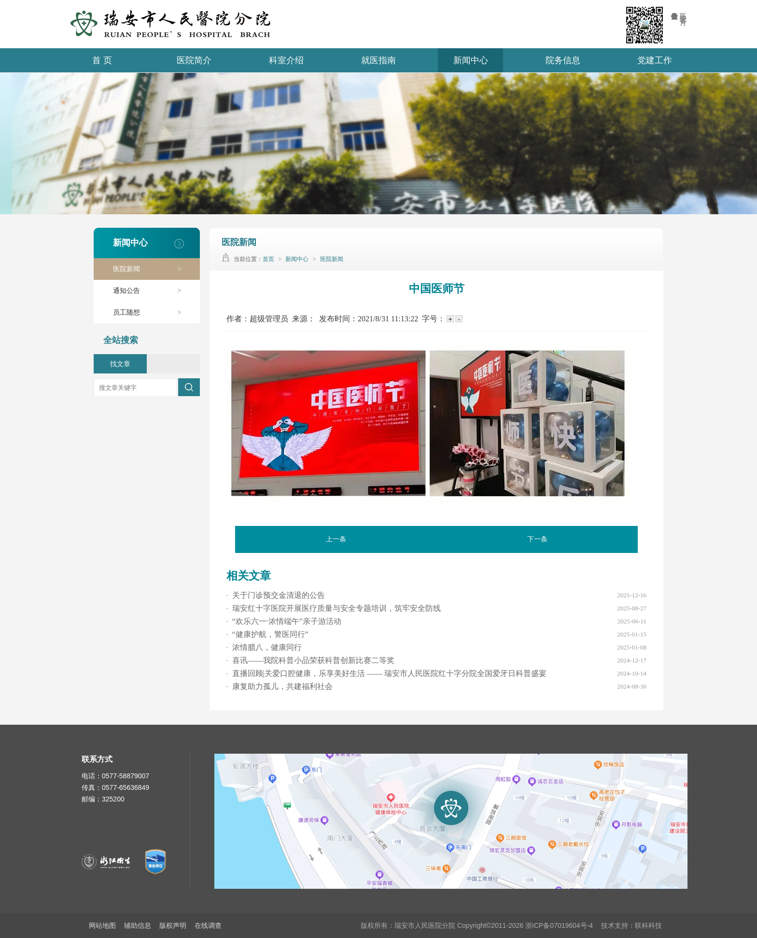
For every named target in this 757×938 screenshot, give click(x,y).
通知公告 (151, 291)
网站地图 (102, 925)
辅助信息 (137, 925)
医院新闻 (151, 269)
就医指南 (378, 60)
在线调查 (208, 925)
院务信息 (563, 60)
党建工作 (654, 60)
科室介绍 (286, 60)
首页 (268, 259)
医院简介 (194, 60)
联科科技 (648, 925)
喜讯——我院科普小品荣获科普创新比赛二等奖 (310, 660)
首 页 (102, 60)
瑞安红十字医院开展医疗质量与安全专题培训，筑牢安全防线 (333, 608)
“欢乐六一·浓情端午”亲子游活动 (283, 621)
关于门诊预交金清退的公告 (275, 595)
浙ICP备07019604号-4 (559, 925)
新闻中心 (470, 60)
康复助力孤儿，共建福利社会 (279, 686)
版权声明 (172, 925)
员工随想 (151, 312)
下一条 (537, 539)
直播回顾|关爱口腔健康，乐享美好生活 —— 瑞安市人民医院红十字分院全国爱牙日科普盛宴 (386, 673)
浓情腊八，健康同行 (264, 647)
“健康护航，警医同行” (267, 634)
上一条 (336, 539)
